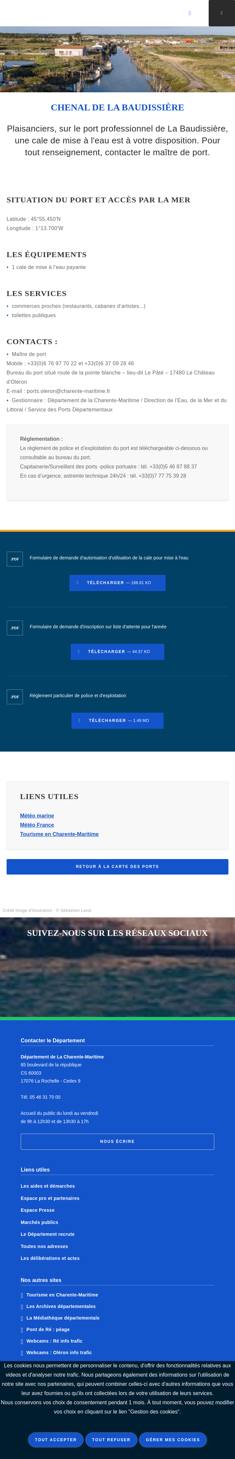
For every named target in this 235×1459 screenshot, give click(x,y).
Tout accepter (56, 1440)
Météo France (37, 826)
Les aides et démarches (48, 1186)
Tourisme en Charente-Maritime (59, 836)
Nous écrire (117, 1141)
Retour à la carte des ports (117, 868)
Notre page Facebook (103, 963)
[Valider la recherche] (190, 13)
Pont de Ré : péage (48, 1329)
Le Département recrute (48, 1234)
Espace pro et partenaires (50, 1198)
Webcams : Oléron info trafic (59, 1352)
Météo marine (37, 817)
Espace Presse (38, 1210)
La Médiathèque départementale (63, 1318)
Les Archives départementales (61, 1306)
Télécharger (119, 584)
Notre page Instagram (103, 989)
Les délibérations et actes (50, 1258)
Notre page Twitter (131, 963)
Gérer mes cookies (173, 1440)
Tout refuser (111, 1440)
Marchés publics (39, 1222)
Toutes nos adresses (44, 1246)
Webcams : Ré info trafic (55, 1341)
